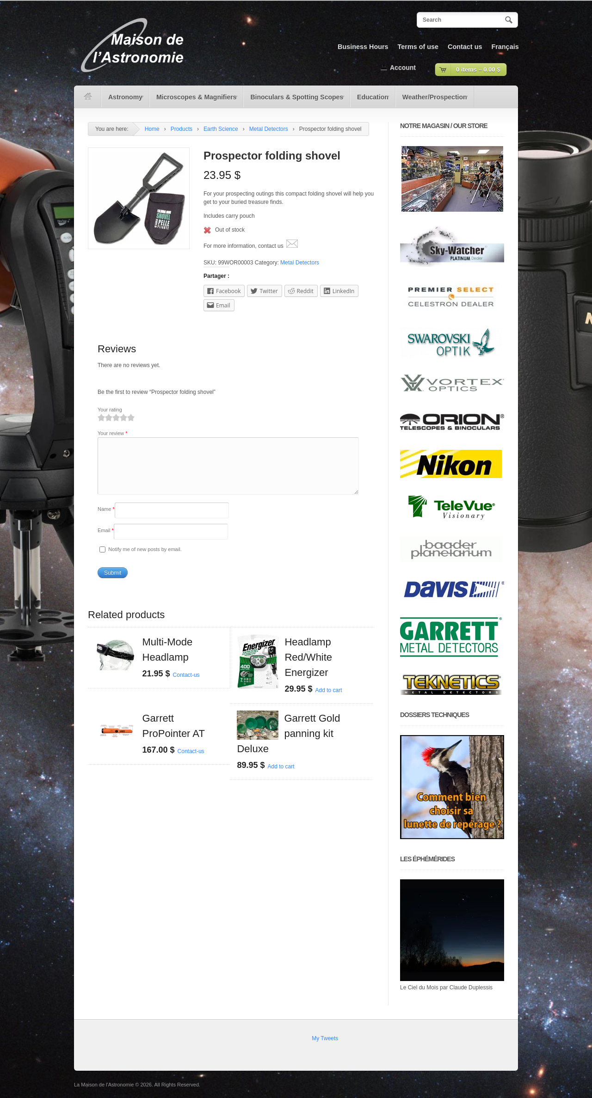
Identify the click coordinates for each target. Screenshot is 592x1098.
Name (106, 520)
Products (181, 129)
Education (370, 100)
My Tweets (325, 1038)
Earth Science (221, 129)
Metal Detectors (268, 129)
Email (106, 541)
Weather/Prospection (432, 100)
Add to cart (328, 701)
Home (152, 129)
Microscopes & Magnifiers (194, 100)
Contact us (465, 46)
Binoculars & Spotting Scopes (294, 100)
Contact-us (186, 686)
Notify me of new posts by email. (144, 560)
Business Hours (363, 46)
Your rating (110, 409)
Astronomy (123, 100)
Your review (112, 433)
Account (403, 67)
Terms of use (418, 46)
